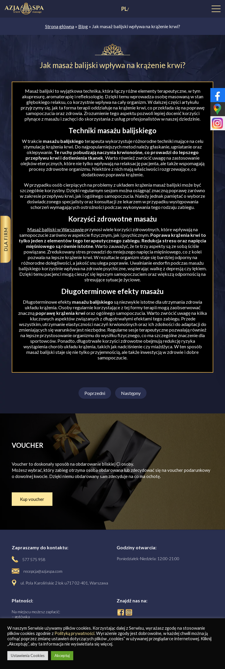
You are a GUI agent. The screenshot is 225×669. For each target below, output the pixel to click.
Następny (131, 393)
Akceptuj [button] (62, 655)
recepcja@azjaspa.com (42, 571)
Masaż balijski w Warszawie (55, 229)
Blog (83, 26)
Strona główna (59, 26)
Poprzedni (94, 393)
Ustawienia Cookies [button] (28, 655)
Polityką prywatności (74, 633)
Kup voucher (32, 499)
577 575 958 (33, 559)
